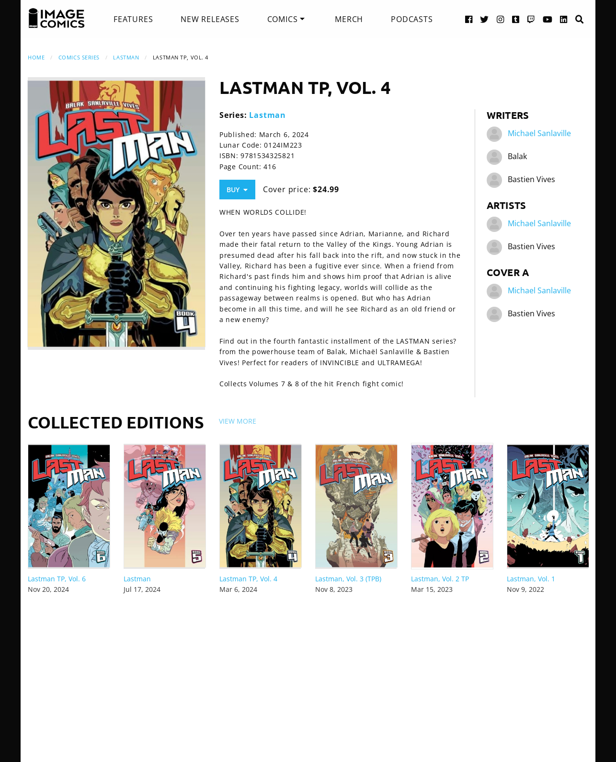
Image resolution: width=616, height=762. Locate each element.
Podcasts (412, 19)
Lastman (126, 57)
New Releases (210, 19)
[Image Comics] (56, 18)
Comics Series (79, 57)
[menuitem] (133, 19)
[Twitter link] (484, 19)
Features (133, 19)
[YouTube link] (548, 19)
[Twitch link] (531, 19)
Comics (282, 19)
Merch (349, 19)
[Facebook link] (469, 19)
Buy (237, 189)
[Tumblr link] (516, 19)
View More (237, 421)
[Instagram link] (500, 19)
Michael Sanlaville (539, 133)
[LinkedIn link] (564, 19)
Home (36, 57)
